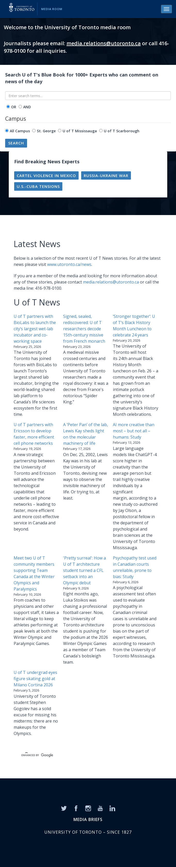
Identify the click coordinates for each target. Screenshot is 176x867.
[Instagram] (88, 808)
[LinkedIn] (112, 808)
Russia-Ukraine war (106, 175)
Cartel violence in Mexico (46, 175)
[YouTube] (100, 808)
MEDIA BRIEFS (88, 819)
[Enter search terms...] (88, 95)
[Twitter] (64, 808)
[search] (81, 755)
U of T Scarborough (121, 130)
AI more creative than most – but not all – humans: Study (133, 431)
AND (27, 106)
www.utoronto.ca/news (69, 264)
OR (13, 106)
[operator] (8, 106)
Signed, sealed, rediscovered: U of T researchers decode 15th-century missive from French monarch (84, 328)
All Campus (20, 130)
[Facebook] (76, 808)
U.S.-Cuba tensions (38, 186)
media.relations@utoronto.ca (103, 43)
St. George (46, 130)
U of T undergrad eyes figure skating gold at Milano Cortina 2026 (35, 679)
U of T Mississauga (80, 130)
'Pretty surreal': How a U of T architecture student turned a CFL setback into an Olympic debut (84, 570)
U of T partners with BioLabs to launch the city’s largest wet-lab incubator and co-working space (35, 328)
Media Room (51, 9)
